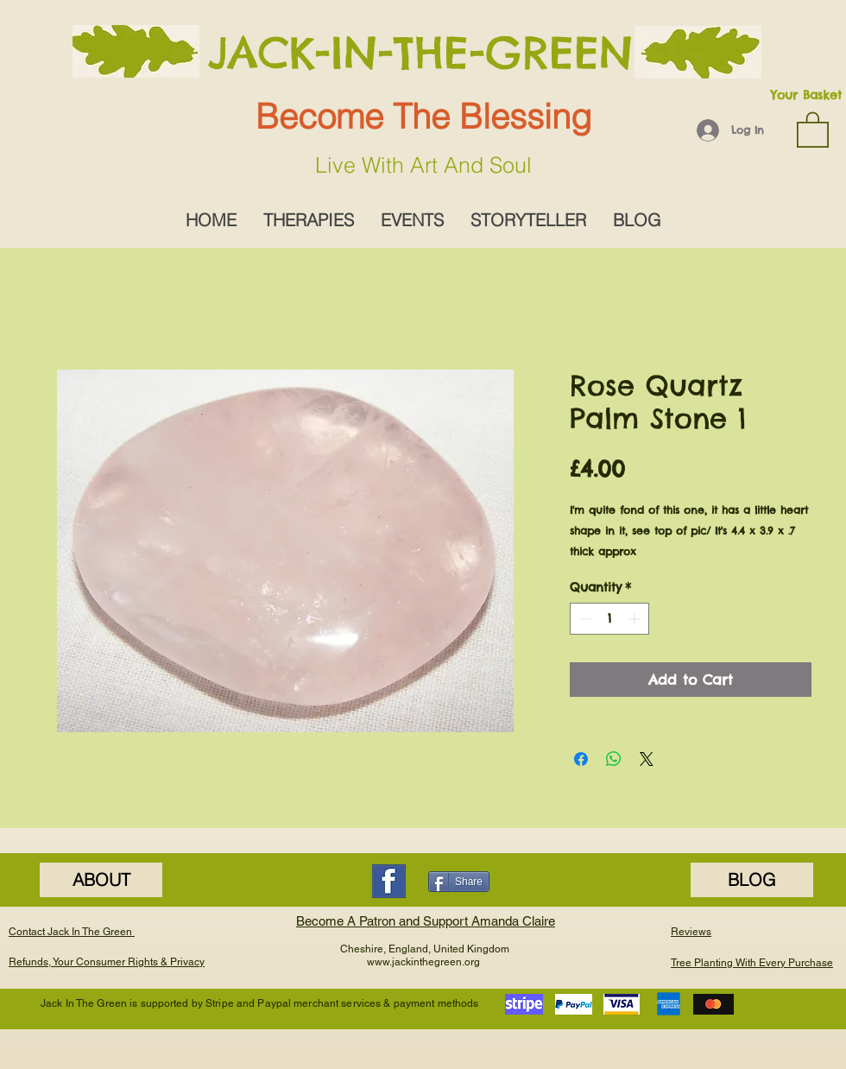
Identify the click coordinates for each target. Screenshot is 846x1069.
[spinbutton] (609, 619)
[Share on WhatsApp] (613, 759)
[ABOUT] (101, 880)
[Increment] (636, 619)
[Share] (458, 881)
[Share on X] (646, 759)
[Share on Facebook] (581, 759)
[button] (813, 129)
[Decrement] (583, 619)
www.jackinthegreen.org (423, 962)
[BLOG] (752, 880)
